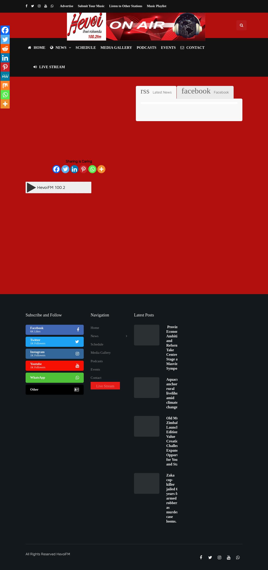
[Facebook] (56, 169)
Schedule (86, 48)
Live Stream (49, 67)
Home (36, 48)
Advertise (66, 6)
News (58, 48)
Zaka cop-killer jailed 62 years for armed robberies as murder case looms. (173, 498)
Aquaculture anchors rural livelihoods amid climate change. (176, 393)
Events (168, 48)
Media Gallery (116, 48)
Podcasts (146, 48)
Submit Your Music (91, 6)
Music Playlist (156, 6)
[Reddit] (5, 48)
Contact (192, 48)
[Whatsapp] (92, 169)
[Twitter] (65, 169)
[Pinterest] (83, 169)
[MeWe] (5, 76)
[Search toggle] (241, 25)
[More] (101, 169)
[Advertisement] (79, 118)
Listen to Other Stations (125, 6)
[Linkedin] (74, 169)
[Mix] (5, 85)
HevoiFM (63, 554)
